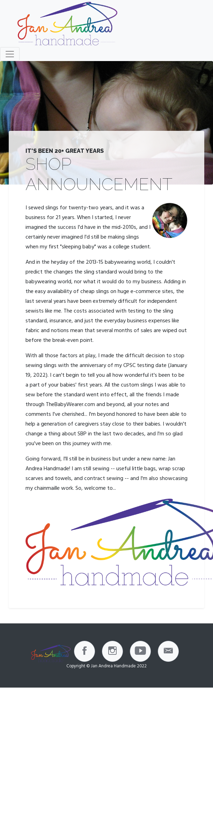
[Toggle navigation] (10, 54)
